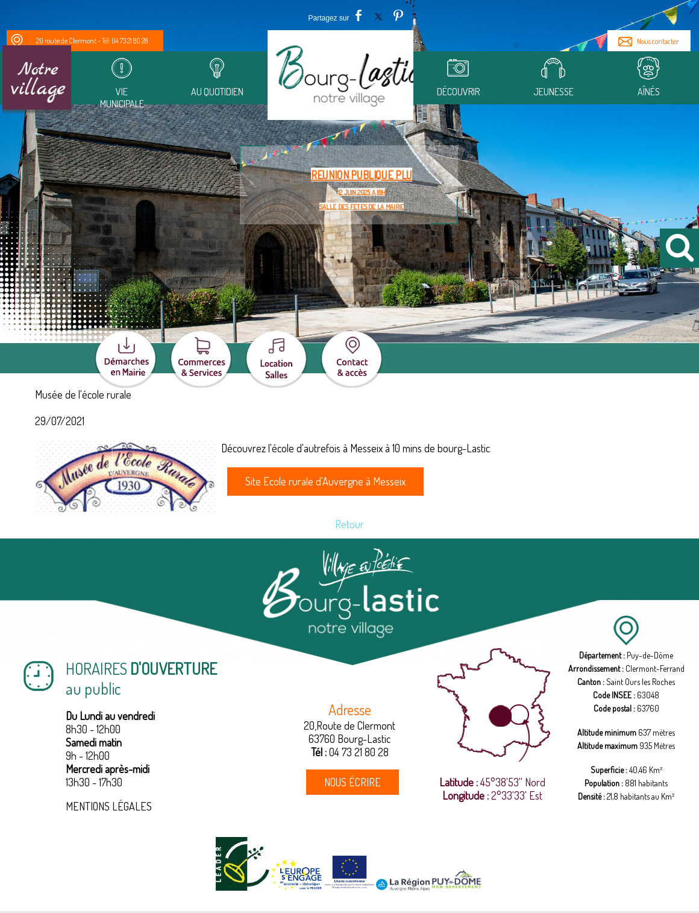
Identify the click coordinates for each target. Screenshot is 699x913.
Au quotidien (216, 92)
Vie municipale (121, 98)
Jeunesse (553, 92)
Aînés (649, 92)
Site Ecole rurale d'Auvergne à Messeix (325, 481)
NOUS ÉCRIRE (352, 782)
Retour (349, 524)
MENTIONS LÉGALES (109, 806)
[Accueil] (340, 79)
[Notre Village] (36, 79)
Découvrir (458, 92)
